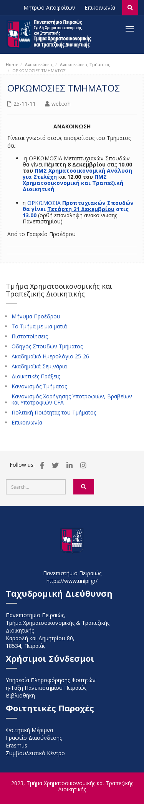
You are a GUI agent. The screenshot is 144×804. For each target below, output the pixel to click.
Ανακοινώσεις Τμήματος (85, 64)
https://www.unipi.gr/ (72, 580)
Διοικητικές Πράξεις (36, 376)
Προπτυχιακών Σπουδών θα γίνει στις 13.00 (78, 209)
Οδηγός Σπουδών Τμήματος (47, 346)
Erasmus (16, 745)
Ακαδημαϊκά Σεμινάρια (39, 366)
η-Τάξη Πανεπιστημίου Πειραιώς (46, 687)
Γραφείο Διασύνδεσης (34, 737)
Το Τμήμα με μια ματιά (39, 326)
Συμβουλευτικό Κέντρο (35, 753)
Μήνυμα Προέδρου (36, 316)
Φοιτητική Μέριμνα (29, 730)
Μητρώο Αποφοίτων (49, 7)
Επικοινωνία (99, 7)
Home (12, 64)
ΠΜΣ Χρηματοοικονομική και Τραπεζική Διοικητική (73, 183)
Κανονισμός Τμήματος (39, 386)
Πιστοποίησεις (30, 336)
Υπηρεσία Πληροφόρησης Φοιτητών (51, 680)
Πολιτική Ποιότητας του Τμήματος (54, 412)
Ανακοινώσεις (39, 64)
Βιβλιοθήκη (20, 695)
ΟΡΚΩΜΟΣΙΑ (44, 202)
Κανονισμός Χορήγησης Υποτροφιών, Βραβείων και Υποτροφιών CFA (72, 399)
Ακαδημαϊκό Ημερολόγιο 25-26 (50, 356)
